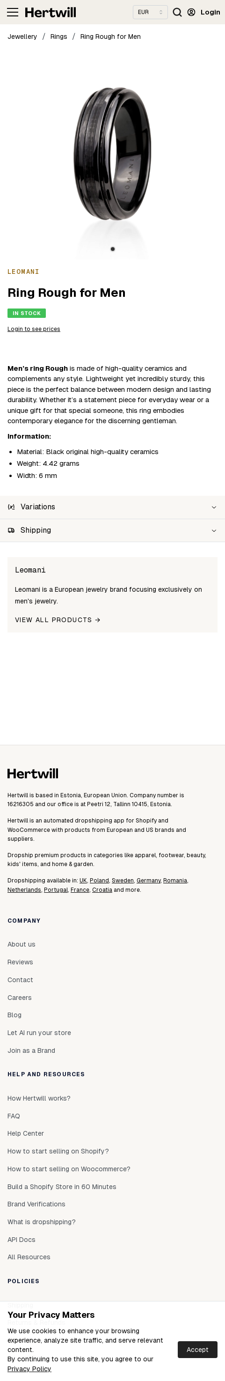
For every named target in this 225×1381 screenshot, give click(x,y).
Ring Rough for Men (110, 36)
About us (21, 944)
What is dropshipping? (41, 1222)
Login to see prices (33, 329)
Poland (99, 880)
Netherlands (24, 890)
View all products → (58, 620)
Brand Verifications (36, 1204)
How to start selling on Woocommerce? (69, 1169)
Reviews (20, 962)
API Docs (21, 1239)
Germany (148, 880)
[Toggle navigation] (13, 12)
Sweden (123, 880)
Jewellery (22, 36)
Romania (175, 880)
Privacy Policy (29, 1369)
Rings (59, 36)
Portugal (56, 890)
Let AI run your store (39, 1032)
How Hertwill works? (39, 1098)
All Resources (29, 1257)
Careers (19, 997)
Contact (20, 980)
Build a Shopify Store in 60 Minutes (61, 1186)
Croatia (102, 890)
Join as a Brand (31, 1050)
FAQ (13, 1116)
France (80, 890)
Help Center (25, 1133)
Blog (14, 1015)
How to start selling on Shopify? (58, 1151)
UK (83, 880)
